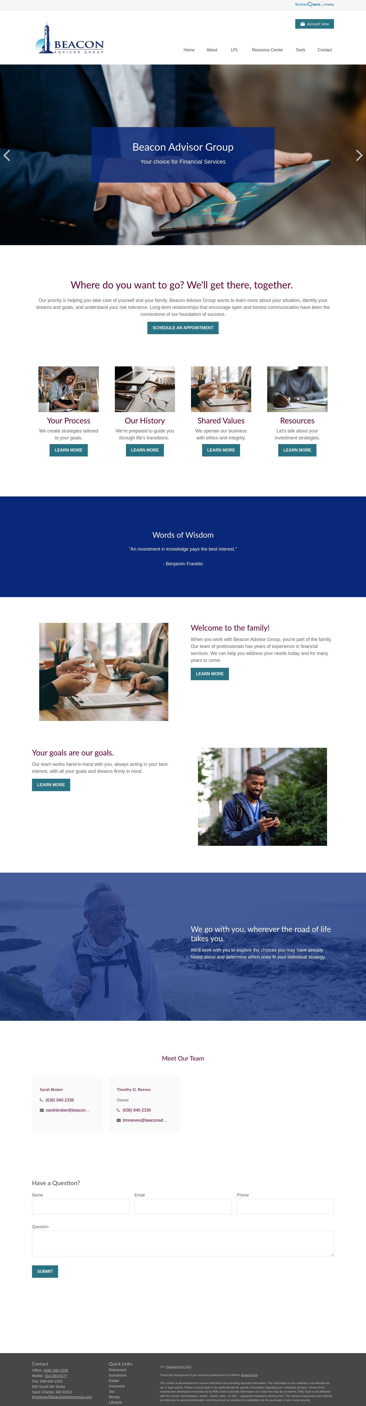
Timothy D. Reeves (133, 1089)
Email (139, 1195)
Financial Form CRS (178, 1366)
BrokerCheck (249, 1375)
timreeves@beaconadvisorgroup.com (145, 1120)
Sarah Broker (51, 1089)
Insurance (117, 1386)
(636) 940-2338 (59, 1100)
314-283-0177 (56, 1376)
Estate (114, 1381)
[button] (189, 49)
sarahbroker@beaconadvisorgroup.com (68, 1110)
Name (37, 1195)
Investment (117, 1375)
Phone (243, 1195)
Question (40, 1227)
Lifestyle (115, 1402)
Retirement (117, 1370)
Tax (112, 1391)
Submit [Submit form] (45, 1271)
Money (114, 1397)
